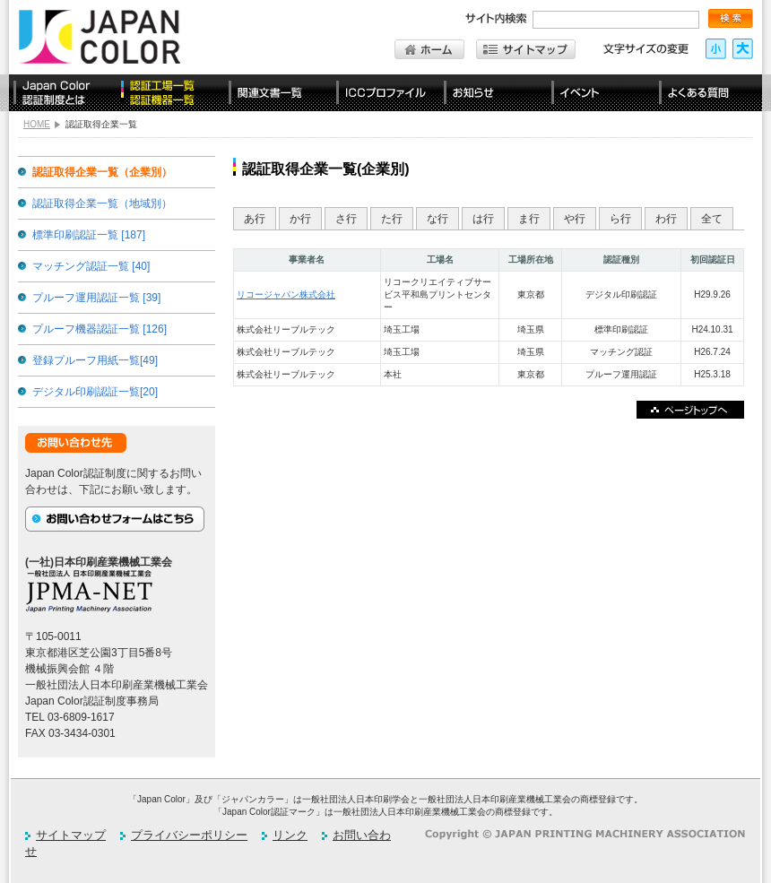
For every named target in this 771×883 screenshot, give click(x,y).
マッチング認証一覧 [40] (91, 266)
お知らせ (493, 92)
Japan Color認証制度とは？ (63, 92)
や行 (574, 218)
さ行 (346, 218)
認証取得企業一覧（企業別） (102, 172)
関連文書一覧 (278, 92)
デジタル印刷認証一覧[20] (95, 391)
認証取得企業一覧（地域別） (102, 203)
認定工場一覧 (170, 92)
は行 (483, 218)
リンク (290, 835)
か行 (300, 218)
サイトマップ (71, 835)
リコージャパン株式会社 (286, 294)
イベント (600, 92)
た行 (392, 218)
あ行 (254, 218)
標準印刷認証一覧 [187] (88, 235)
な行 (437, 218)
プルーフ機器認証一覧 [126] (99, 329)
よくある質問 (708, 92)
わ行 (666, 218)
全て (712, 218)
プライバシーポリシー (189, 835)
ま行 (529, 218)
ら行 (620, 218)
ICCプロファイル (385, 92)
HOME (36, 124)
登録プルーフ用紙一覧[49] (95, 360)
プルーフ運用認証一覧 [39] (96, 297)
